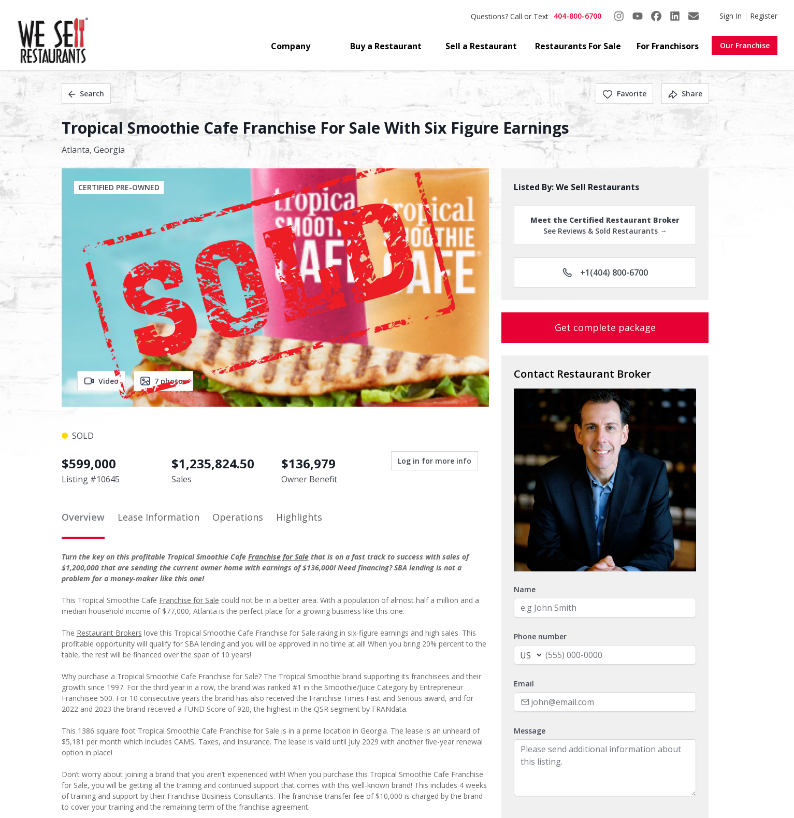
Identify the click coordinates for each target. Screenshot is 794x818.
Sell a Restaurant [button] (481, 46)
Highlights (299, 517)
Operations (237, 517)
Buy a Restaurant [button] (386, 46)
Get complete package (605, 327)
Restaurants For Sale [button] (578, 46)
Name (525, 589)
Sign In (730, 16)
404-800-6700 (577, 16)
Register (763, 16)
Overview (83, 517)
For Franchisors (668, 46)
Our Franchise (745, 45)
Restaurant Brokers (109, 633)
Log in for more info (434, 461)
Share (685, 93)
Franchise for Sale (278, 557)
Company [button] (290, 46)
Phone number (540, 636)
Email (524, 683)
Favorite (624, 93)
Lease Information (158, 517)
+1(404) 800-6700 (605, 272)
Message (529, 731)
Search (86, 93)
